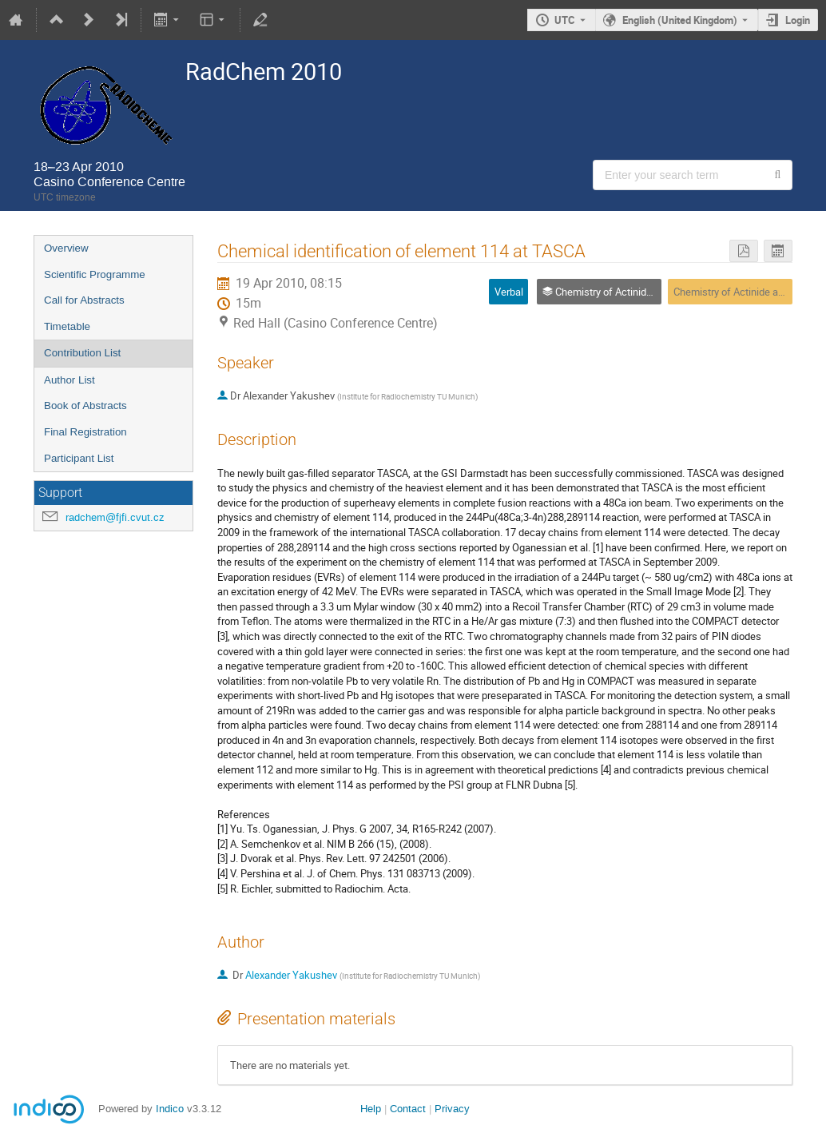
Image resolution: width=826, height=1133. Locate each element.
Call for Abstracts (84, 300)
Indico (170, 1108)
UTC (564, 20)
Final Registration (85, 432)
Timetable (67, 326)
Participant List (78, 458)
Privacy (452, 1108)
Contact (408, 1108)
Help (370, 1108)
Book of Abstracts (85, 405)
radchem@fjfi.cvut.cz (115, 517)
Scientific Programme (94, 274)
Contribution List (82, 353)
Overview (66, 248)
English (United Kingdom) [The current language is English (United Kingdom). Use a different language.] (679, 20)
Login (797, 20)
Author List (69, 380)
